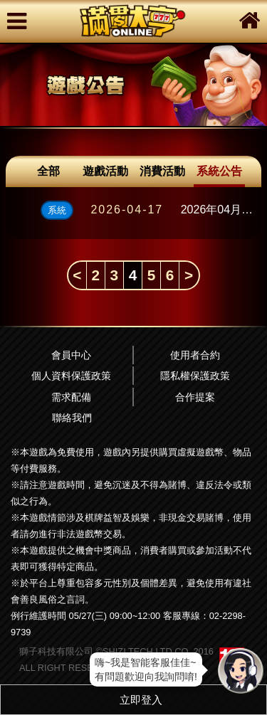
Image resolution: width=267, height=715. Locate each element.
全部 (48, 171)
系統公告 (219, 171)
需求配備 (71, 397)
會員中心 (71, 355)
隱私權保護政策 (195, 375)
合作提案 (195, 397)
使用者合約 (195, 355)
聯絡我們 (72, 417)
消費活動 (162, 171)
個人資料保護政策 (71, 375)
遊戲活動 (105, 171)
